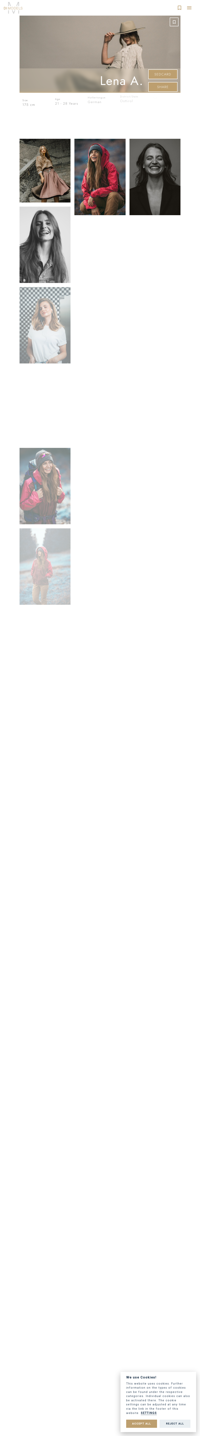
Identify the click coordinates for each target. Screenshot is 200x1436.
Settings (149, 1413)
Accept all (141, 1423)
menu (189, 8)
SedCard (162, 74)
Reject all (175, 1423)
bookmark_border (179, 8)
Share (163, 87)
